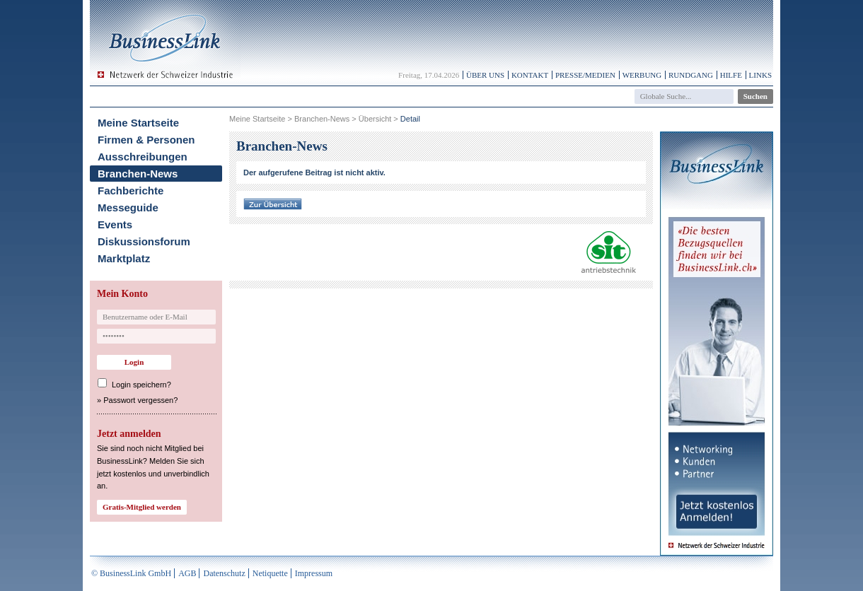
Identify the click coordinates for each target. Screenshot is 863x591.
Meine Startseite (138, 123)
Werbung (642, 75)
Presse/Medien (585, 75)
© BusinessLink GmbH (131, 573)
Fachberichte (130, 191)
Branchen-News (138, 174)
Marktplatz (124, 258)
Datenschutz (224, 573)
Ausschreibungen (142, 157)
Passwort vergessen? (140, 400)
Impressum (313, 573)
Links (760, 75)
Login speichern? (141, 384)
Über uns (485, 75)
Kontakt (529, 75)
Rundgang (690, 75)
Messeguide (128, 207)
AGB (187, 573)
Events (115, 224)
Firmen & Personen (146, 140)
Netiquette (270, 573)
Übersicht (375, 119)
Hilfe (731, 75)
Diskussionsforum (144, 241)
